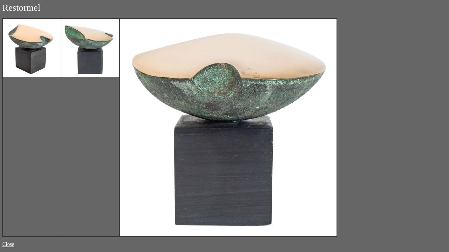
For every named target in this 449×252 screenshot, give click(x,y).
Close (8, 244)
